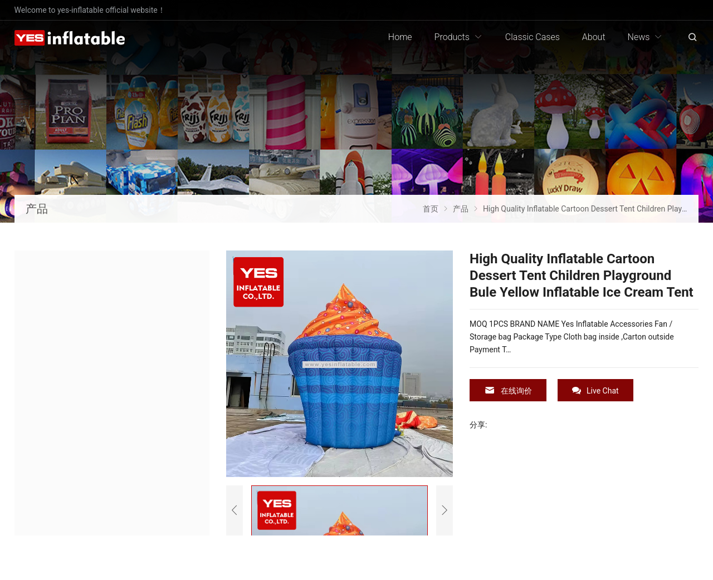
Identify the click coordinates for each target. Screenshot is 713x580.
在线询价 (508, 390)
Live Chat (595, 390)
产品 (37, 208)
